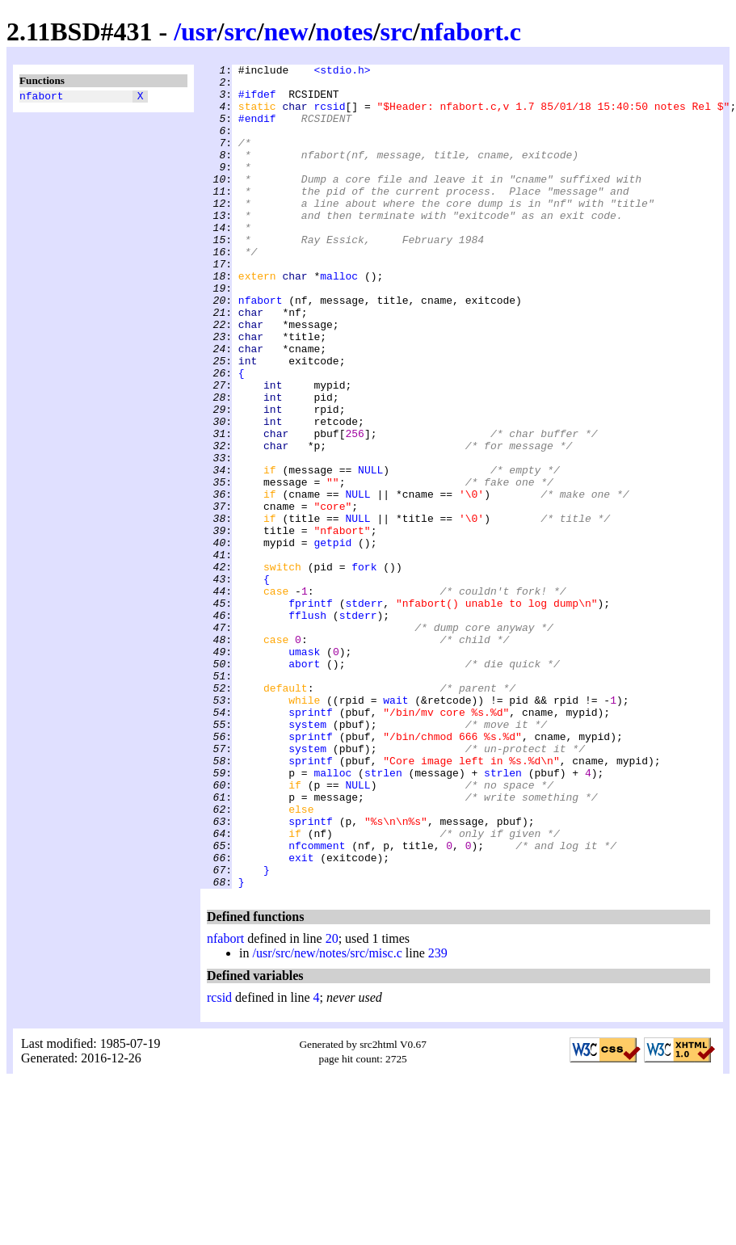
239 (438, 1118)
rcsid (329, 115)
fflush (307, 726)
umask (304, 770)
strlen (383, 915)
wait (395, 828)
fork (363, 668)
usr (199, 31)
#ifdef (257, 101)
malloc (339, 319)
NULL (370, 552)
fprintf (310, 712)
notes (344, 31)
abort (304, 784)
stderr (364, 712)
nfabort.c (470, 31)
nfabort (41, 97)
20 (332, 1103)
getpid (332, 639)
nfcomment (316, 1002)
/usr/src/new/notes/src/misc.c (327, 1118)
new (286, 31)
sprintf (310, 842)
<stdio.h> (341, 72)
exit (300, 1017)
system (307, 857)
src (240, 31)
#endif (257, 130)
